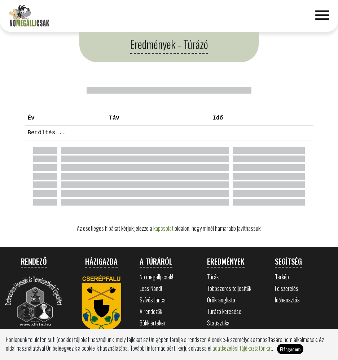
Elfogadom (290, 353)
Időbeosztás (287, 300)
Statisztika (218, 323)
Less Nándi (151, 288)
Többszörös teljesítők (229, 288)
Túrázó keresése (224, 311)
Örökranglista (221, 300)
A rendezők (151, 311)
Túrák (213, 277)
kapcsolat (163, 228)
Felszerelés (286, 288)
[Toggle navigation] (322, 15)
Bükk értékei (152, 323)
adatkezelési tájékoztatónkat (242, 352)
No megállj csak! (156, 277)
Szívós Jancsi (153, 300)
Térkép (282, 277)
